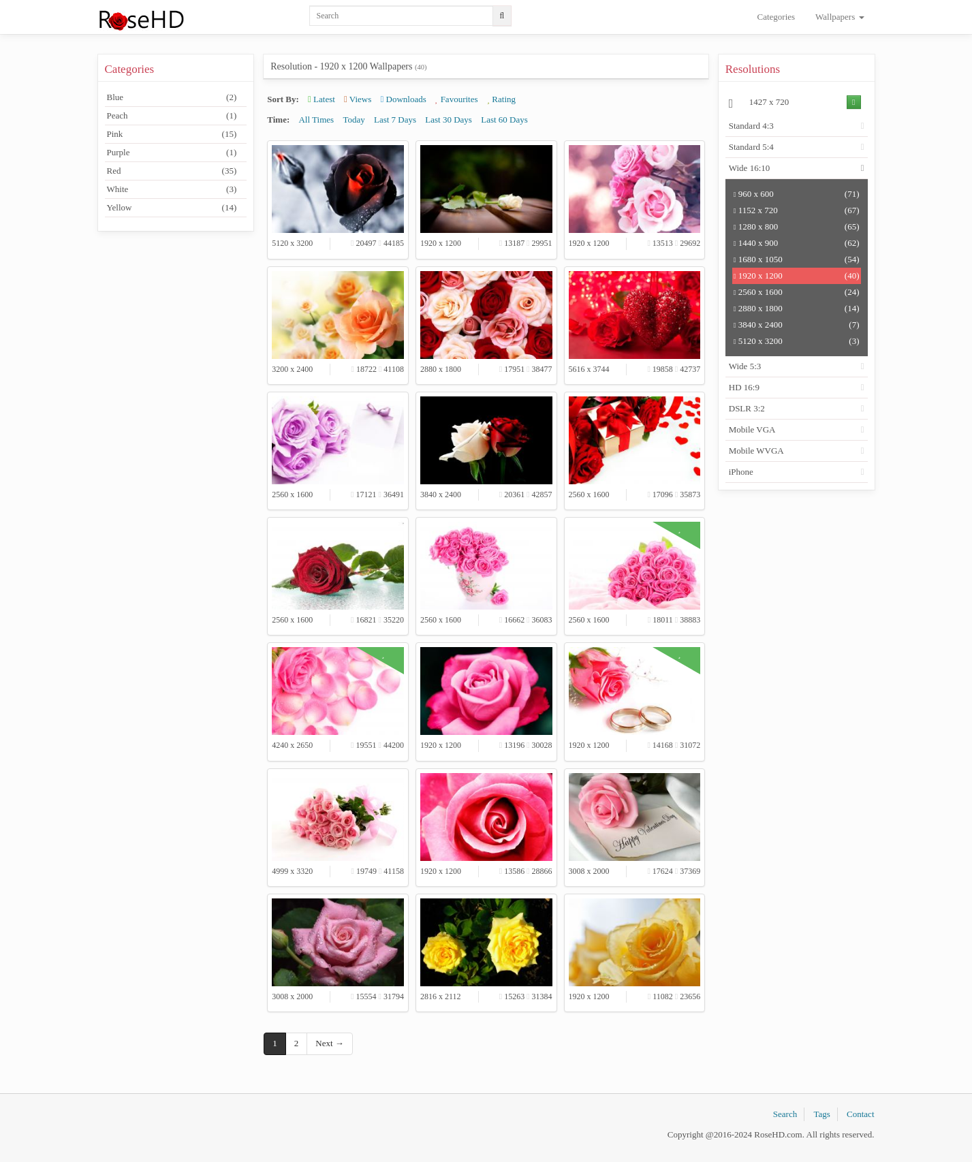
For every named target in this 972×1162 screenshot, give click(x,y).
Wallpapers (839, 17)
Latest (321, 99)
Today (353, 119)
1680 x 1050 (797, 259)
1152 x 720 (797, 210)
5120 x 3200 (797, 341)
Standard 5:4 (751, 147)
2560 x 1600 (797, 292)
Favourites (456, 99)
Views (357, 99)
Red (172, 171)
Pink (172, 134)
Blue (172, 97)
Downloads (403, 99)
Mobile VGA (752, 429)
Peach (172, 116)
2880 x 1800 (797, 308)
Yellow (172, 208)
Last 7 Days (395, 119)
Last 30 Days (448, 119)
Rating (501, 99)
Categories (776, 17)
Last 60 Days (504, 119)
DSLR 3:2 (747, 408)
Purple (172, 152)
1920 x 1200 (797, 276)
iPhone (741, 472)
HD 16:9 (744, 387)
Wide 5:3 (745, 366)
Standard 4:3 (751, 126)
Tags (821, 1114)
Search (785, 1114)
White (172, 189)
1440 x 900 (797, 243)
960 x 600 (797, 194)
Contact (860, 1114)
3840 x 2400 (797, 325)
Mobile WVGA (756, 450)
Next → (329, 1043)
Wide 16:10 (749, 168)
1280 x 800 (797, 227)
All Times (316, 119)
